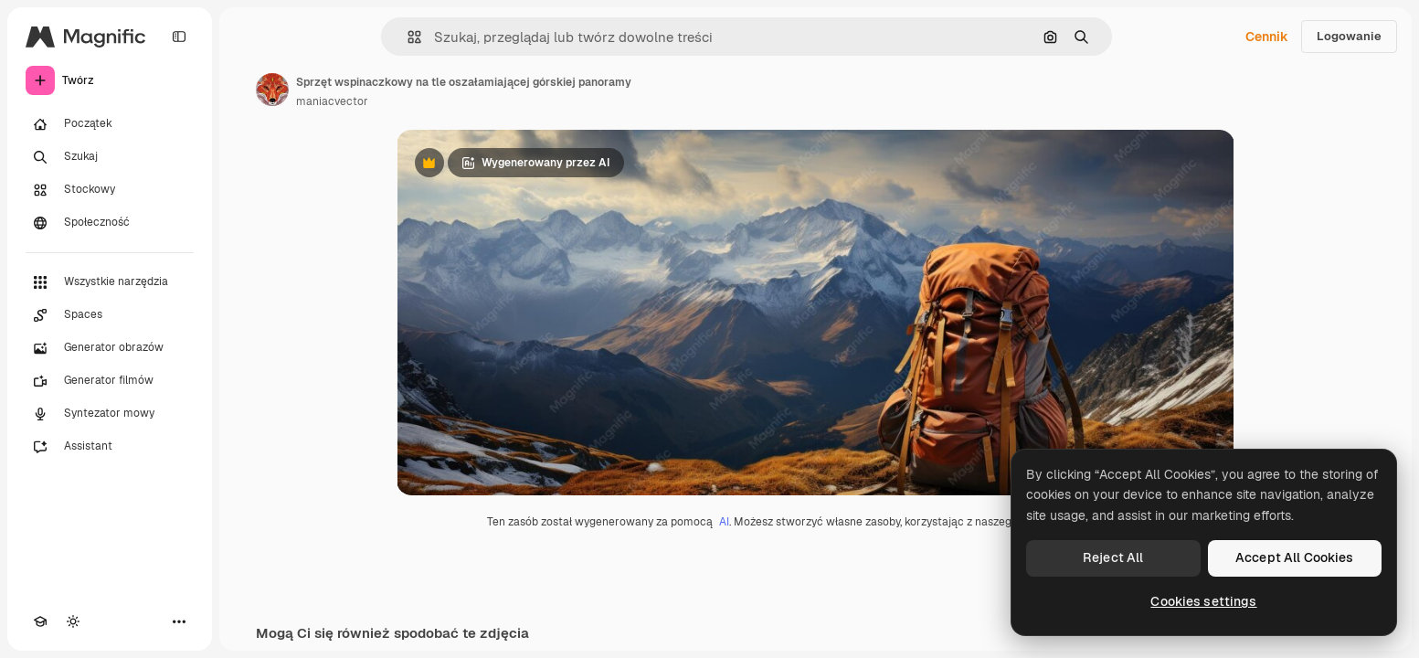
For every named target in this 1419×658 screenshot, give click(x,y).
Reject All (1113, 557)
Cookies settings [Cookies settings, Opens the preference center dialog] (1203, 601)
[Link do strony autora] (272, 89)
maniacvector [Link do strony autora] (332, 101)
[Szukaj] (110, 157)
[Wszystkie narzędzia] (110, 282)
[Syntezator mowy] (110, 414)
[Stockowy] (110, 190)
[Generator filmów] (110, 381)
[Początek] (110, 124)
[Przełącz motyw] (73, 621)
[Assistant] (110, 447)
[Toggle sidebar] (179, 36)
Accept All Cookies (1294, 557)
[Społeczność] (110, 223)
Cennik (1266, 36)
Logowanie (1349, 36)
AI (724, 522)
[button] (407, 37)
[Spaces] (110, 315)
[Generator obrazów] (110, 348)
